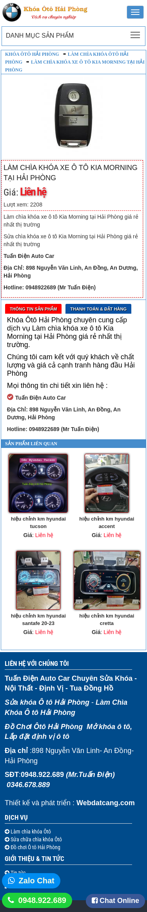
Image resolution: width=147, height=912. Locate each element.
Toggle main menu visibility (136, 32)
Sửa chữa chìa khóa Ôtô (35, 839)
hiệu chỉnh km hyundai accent (106, 522)
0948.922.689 (42, 900)
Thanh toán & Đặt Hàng (98, 309)
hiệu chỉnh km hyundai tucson (38, 522)
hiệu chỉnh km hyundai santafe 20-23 (38, 619)
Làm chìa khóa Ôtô (30, 831)
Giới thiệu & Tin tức (34, 859)
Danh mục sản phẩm (40, 35)
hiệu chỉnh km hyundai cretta (106, 619)
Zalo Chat (36, 880)
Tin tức (17, 873)
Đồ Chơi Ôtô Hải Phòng (44, 727)
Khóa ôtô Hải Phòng (32, 54)
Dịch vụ (16, 817)
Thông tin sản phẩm (33, 309)
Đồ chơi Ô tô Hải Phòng (34, 847)
